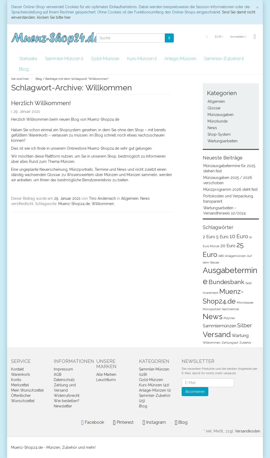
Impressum (63, 369)
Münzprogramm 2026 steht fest (230, 189)
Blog (24, 69)
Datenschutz (64, 380)
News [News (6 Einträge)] (213, 316)
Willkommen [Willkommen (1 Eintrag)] (211, 342)
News (145, 198)
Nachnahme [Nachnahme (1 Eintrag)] (230, 309)
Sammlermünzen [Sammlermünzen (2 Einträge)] (219, 325)
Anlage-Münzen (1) (155, 390)
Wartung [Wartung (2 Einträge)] (240, 335)
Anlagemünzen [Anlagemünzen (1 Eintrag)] (235, 255)
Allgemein (129, 198)
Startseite (28, 58)
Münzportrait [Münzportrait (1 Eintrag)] (212, 309)
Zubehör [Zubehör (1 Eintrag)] (245, 342)
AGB (57, 374)
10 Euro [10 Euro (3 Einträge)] (239, 236)
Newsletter (63, 406)
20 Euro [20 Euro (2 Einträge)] (227, 245)
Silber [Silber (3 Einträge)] (244, 325)
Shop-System (219, 134)
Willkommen (103, 204)
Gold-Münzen (105, 58)
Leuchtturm (106, 380)
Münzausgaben (221, 115)
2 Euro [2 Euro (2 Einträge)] (209, 236)
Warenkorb (20, 374)
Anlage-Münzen (180, 58)
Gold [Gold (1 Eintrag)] (248, 283)
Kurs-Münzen (141, 58)
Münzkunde (218, 121)
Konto (16, 380)
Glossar (214, 108)
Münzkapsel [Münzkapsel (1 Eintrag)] (245, 302)
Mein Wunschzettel (27, 390)
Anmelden (238, 36)
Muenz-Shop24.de (74, 204)
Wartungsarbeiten (223, 141)
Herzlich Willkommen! (41, 103)
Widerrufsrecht (66, 395)
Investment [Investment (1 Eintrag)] (210, 292)
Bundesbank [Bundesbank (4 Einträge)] (226, 281)
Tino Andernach (102, 198)
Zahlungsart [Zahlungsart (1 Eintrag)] (229, 342)
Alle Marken (106, 374)
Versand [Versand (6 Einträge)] (217, 334)
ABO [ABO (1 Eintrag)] (221, 255)
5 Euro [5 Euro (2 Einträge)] (222, 236)
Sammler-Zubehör (224, 58)
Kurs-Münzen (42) (154, 385)
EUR (219, 36)
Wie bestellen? (66, 401)
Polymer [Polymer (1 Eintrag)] (229, 318)
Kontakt (17, 369)
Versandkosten (247, 431)
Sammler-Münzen (64, 58)
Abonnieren (195, 391)
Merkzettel (20, 385)
